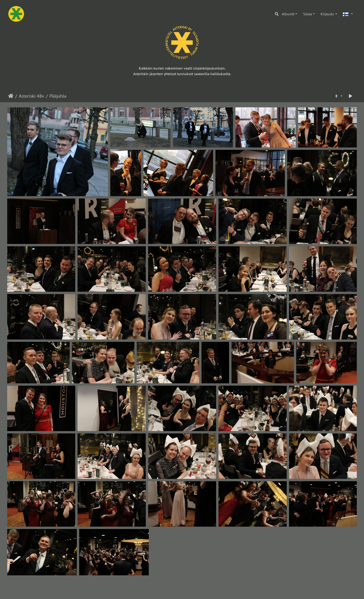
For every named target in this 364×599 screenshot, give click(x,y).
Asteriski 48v (31, 96)
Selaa (307, 14)
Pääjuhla (57, 96)
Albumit (288, 14)
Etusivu (10, 96)
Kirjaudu (327, 14)
